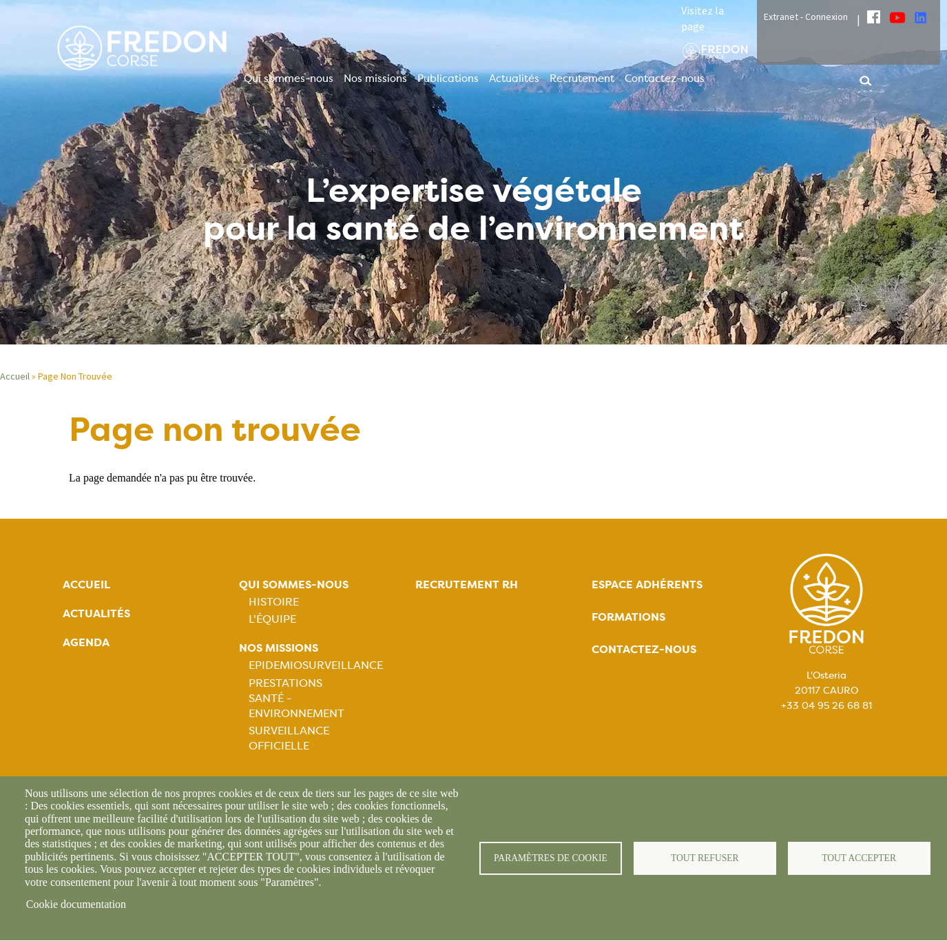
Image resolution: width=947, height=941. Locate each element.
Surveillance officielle (289, 738)
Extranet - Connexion (806, 16)
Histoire (274, 601)
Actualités (514, 78)
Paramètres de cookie (550, 858)
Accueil (15, 376)
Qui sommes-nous (288, 78)
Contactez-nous (665, 78)
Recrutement (582, 78)
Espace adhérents (647, 584)
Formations (628, 617)
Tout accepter (859, 858)
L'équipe (272, 619)
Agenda (86, 642)
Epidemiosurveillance (316, 665)
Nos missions (375, 78)
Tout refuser (705, 858)
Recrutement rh (466, 584)
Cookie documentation (76, 904)
